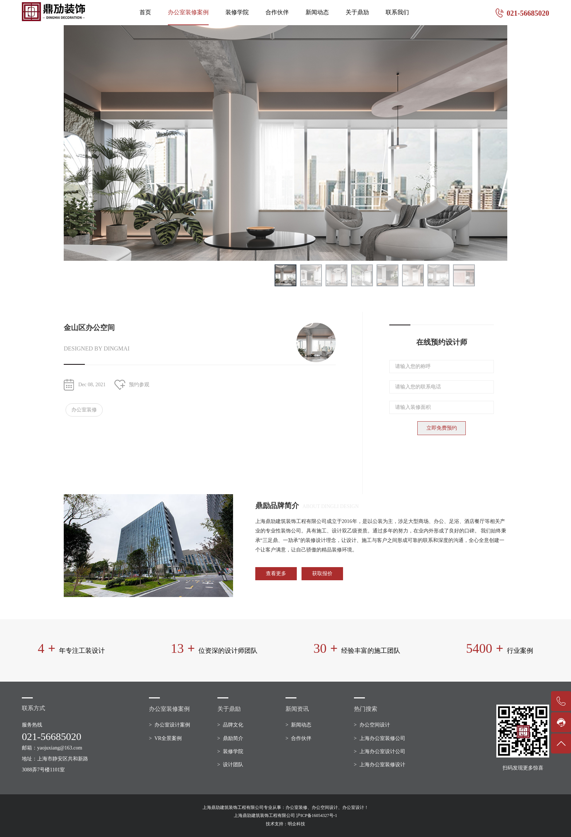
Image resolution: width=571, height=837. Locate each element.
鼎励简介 (233, 738)
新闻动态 (317, 12)
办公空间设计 (374, 725)
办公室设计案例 (172, 725)
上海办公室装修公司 (382, 738)
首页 (145, 12)
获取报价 (322, 573)
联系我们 (397, 12)
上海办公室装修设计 (382, 764)
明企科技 (296, 823)
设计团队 (233, 764)
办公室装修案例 (188, 12)
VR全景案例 (168, 738)
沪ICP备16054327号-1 (316, 815)
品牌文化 (233, 725)
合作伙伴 (277, 12)
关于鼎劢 (357, 12)
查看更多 (276, 573)
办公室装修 (84, 409)
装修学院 (237, 12)
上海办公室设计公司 (382, 751)
